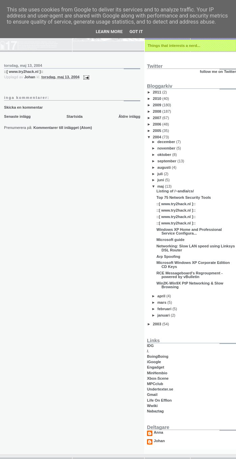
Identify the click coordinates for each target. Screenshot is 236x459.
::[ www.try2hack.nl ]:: (23, 72)
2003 (157, 324)
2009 (157, 105)
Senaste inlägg (17, 116)
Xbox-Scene (158, 378)
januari (164, 315)
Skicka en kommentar (23, 107)
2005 (157, 131)
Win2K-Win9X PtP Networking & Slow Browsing (189, 285)
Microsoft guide (170, 240)
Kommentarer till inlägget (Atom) (62, 128)
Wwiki (152, 406)
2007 (157, 118)
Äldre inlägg (129, 116)
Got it (136, 31)
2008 (157, 111)
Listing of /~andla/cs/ (175, 191)
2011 (157, 92)
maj (161, 186)
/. (148, 351)
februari (165, 309)
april (162, 296)
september (167, 161)
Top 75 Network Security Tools (183, 197)
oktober (164, 155)
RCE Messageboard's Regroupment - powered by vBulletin (189, 275)
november (167, 148)
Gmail (152, 395)
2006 (157, 124)
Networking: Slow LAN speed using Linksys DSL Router (195, 248)
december (166, 142)
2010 (157, 99)
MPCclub (155, 384)
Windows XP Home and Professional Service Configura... (189, 231)
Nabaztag (155, 411)
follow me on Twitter (218, 72)
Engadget (155, 367)
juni (161, 180)
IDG (150, 346)
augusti (164, 167)
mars (162, 302)
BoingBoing (157, 356)
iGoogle (154, 362)
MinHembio (157, 373)
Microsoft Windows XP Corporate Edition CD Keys (193, 264)
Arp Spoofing (168, 256)
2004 (157, 137)
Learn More (109, 31)
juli (160, 174)
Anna (158, 432)
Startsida (74, 116)
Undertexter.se (160, 389)
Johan (159, 441)
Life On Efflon (159, 400)
